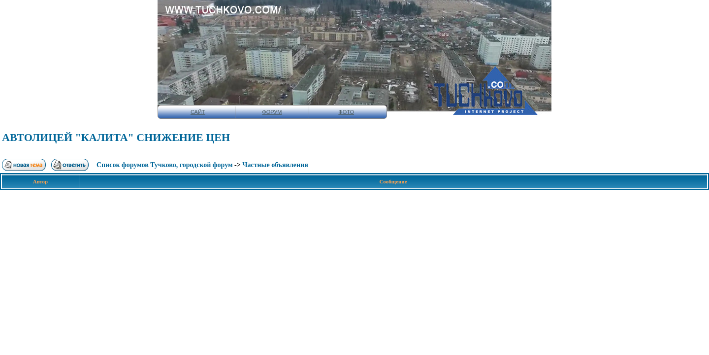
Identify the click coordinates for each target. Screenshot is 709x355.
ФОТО (346, 112)
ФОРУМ (272, 112)
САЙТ (198, 112)
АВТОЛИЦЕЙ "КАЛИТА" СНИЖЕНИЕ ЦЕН (116, 137)
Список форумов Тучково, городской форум (165, 165)
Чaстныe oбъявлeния (275, 165)
